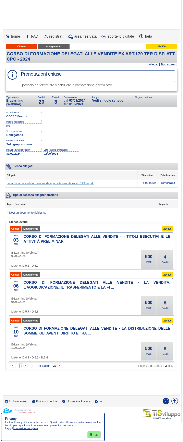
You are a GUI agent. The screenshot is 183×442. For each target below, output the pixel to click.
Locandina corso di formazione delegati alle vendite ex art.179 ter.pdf (50, 183)
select (59, 366)
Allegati (153, 64)
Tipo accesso (169, 64)
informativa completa (25, 428)
